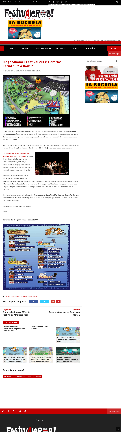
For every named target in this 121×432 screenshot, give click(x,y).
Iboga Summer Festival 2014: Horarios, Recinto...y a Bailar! (32, 64)
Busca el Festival (43, 48)
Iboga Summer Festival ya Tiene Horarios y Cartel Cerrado (40, 327)
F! (2, 48)
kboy (31, 296)
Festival (12, 296)
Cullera (7, 296)
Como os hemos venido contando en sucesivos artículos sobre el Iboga (16, 155)
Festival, (22, 71)
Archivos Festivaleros (37, 2)
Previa (35, 296)
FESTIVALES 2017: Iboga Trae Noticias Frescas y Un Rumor (67, 340)
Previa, (39, 71)
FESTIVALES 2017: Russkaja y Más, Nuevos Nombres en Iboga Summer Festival (14, 359)
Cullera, (18, 71)
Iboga (18, 296)
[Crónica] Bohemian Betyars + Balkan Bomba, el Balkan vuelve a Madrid (67, 359)
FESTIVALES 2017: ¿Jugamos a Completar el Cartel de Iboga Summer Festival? (41, 359)
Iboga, (26, 71)
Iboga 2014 (24, 296)
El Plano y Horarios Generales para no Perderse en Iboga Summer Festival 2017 (14, 328)
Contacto (10, 2)
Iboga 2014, (31, 71)
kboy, (35, 71)
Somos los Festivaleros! (22, 2)
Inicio (5, 2)
